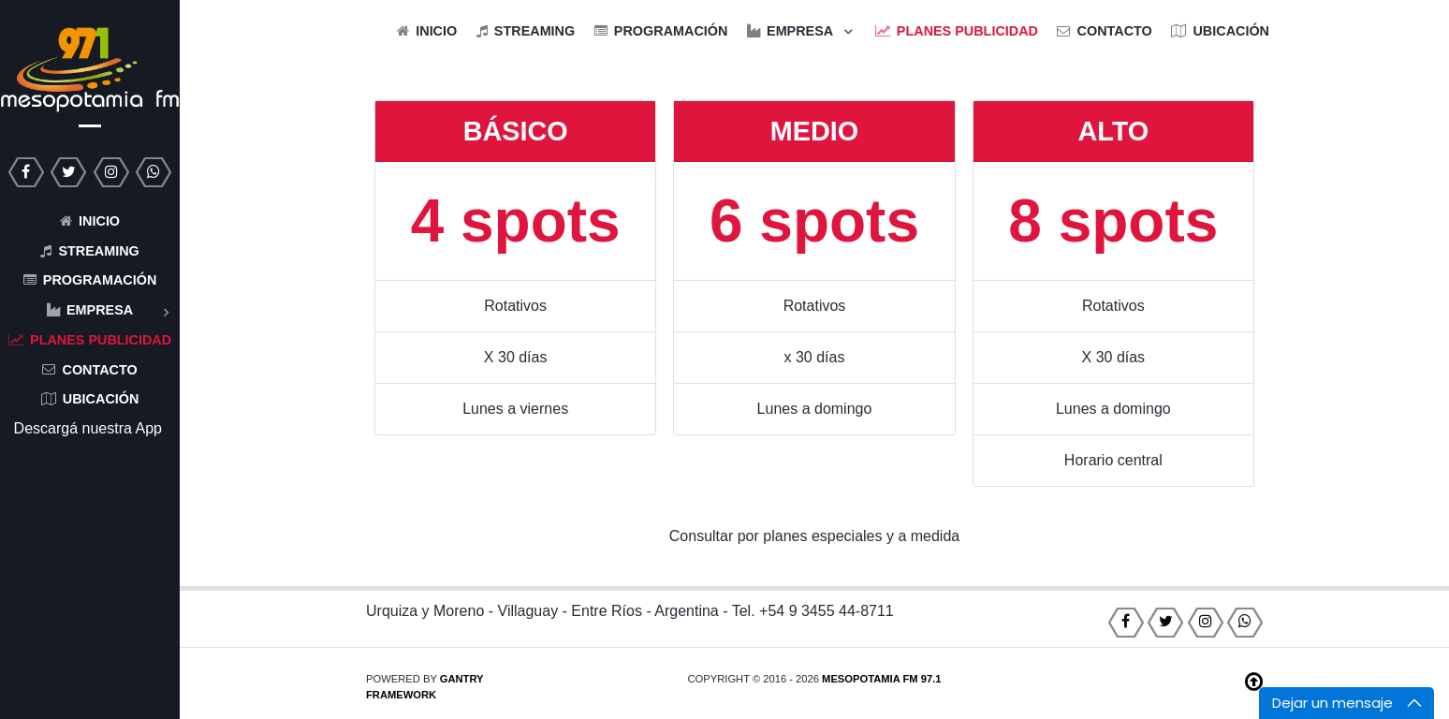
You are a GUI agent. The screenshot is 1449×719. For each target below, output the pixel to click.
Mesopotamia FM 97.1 (881, 678)
